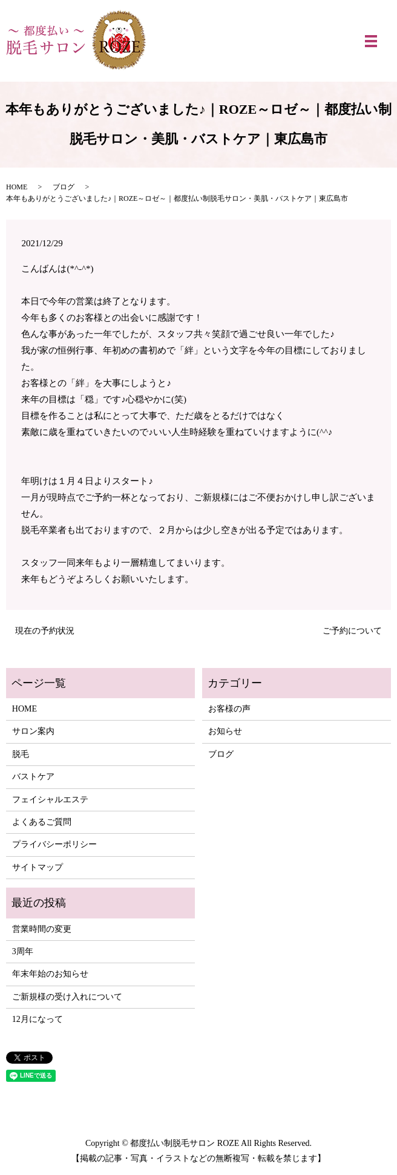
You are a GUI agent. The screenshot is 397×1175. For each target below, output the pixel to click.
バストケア (33, 776)
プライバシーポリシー (54, 844)
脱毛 (20, 754)
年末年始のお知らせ (50, 973)
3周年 (22, 951)
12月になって (37, 1019)
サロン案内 (33, 731)
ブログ (63, 187)
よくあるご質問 (41, 821)
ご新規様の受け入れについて (67, 996)
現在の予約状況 (44, 630)
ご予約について (352, 630)
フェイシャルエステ (50, 799)
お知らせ (225, 731)
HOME (16, 187)
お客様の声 (229, 708)
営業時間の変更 (41, 929)
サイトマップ (37, 867)
